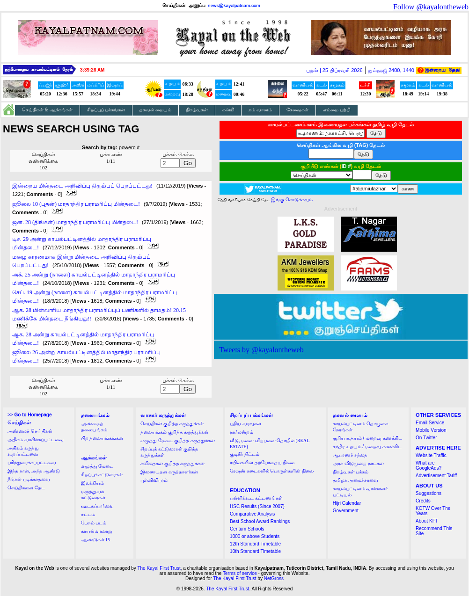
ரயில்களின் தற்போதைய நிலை (262, 462)
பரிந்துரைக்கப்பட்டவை (31, 462)
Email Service (430, 422)
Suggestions (428, 493)
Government (346, 510)
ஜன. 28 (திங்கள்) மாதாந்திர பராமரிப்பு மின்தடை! (75, 222)
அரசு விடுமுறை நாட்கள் (358, 463)
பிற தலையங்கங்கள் (102, 438)
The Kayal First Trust (158, 568)
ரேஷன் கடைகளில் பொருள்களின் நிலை (272, 470)
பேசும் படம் (94, 522)
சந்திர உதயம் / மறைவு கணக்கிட (367, 446)
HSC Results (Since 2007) (257, 506)
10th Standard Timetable (255, 551)
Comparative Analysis (252, 513)
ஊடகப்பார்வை (97, 506)
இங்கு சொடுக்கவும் (292, 199)
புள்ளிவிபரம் (154, 480)
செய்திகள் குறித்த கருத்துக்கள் (172, 423)
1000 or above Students (254, 536)
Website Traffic (431, 455)
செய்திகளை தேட (26, 487)
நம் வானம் (260, 109)
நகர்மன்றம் (241, 432)
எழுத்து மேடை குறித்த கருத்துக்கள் (177, 440)
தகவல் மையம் (155, 109)
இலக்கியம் (92, 483)
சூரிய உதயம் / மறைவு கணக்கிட (367, 438)
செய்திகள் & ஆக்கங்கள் (47, 109)
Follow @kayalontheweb (431, 7)
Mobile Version (431, 430)
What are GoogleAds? (428, 465)
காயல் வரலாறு (96, 531)
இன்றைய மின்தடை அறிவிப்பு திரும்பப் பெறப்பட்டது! (82, 185)
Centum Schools (247, 528)
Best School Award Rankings (260, 521)
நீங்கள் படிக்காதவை (28, 479)
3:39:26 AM (92, 70)
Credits (423, 500)
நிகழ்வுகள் (197, 109)
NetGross (274, 578)
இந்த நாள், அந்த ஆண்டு (33, 470)
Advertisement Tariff (436, 475)
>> (29, 414)
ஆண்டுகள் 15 (95, 539)
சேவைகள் (297, 109)
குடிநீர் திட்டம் (244, 454)
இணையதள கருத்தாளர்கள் (169, 471)
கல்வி (228, 109)
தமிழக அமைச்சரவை (356, 480)
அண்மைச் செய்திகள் (29, 431)
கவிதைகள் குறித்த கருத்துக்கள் (172, 463)
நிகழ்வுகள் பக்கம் (351, 471)
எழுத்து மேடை (97, 466)
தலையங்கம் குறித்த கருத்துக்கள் (174, 432)
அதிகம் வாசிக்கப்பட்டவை (35, 439)
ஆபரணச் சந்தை (350, 455)
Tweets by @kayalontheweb (261, 350)
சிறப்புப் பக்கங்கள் (106, 109)
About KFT (427, 520)
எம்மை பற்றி (337, 109)
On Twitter (426, 437)
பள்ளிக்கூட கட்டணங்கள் (256, 498)
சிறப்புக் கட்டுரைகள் (102, 474)
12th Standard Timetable (255, 543)
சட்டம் (88, 514)
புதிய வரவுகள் (245, 423)
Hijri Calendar (347, 503)
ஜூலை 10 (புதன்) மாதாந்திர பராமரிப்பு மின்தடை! (76, 204)
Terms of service (240, 573)
